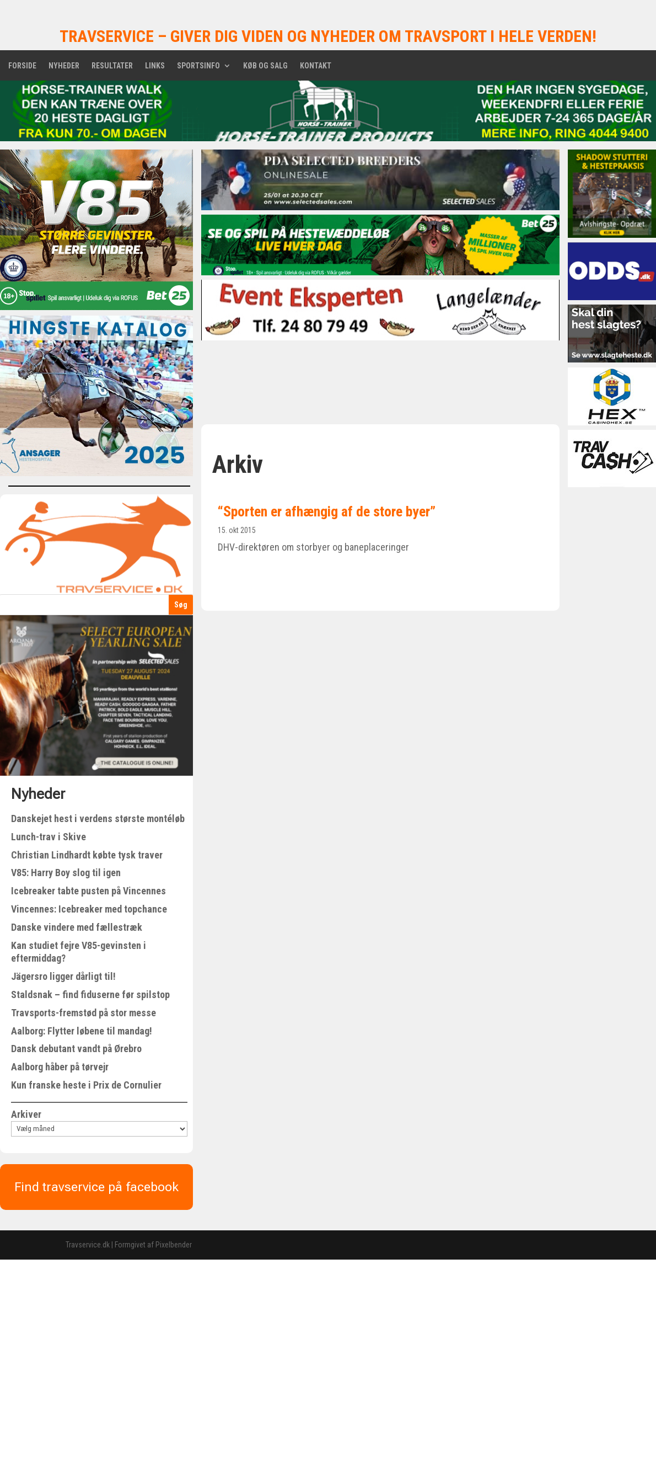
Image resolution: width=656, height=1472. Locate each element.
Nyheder (64, 66)
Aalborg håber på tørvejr (60, 1067)
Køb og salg (265, 66)
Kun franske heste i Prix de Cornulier (86, 1085)
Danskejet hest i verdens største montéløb (98, 818)
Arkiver (26, 1114)
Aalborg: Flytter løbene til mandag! (81, 1031)
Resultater (112, 66)
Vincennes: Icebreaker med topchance (89, 909)
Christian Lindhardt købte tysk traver (87, 855)
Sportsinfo (198, 66)
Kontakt (315, 66)
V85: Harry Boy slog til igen (66, 872)
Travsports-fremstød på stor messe (83, 1012)
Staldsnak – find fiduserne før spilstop (90, 994)
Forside (22, 66)
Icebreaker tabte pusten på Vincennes (88, 891)
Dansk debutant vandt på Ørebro (76, 1048)
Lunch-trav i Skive (48, 836)
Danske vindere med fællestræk (76, 927)
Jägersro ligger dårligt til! (63, 976)
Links (155, 66)
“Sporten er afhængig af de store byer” (326, 511)
